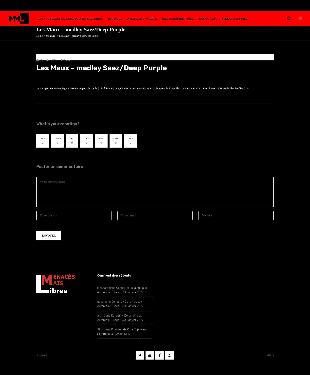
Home (39, 35)
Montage (50, 35)
